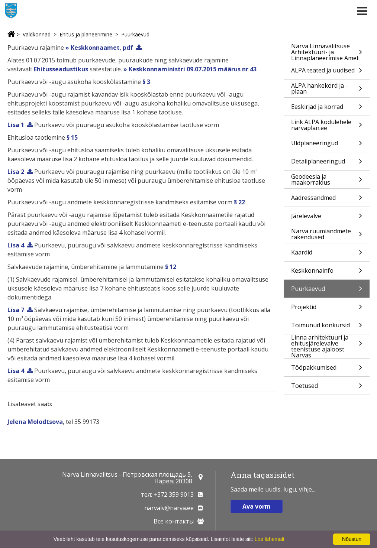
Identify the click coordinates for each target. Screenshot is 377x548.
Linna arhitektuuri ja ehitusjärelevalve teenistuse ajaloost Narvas (326, 346)
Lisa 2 (15, 172)
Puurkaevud (135, 34)
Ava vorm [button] (256, 506)
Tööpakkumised (326, 369)
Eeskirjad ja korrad (326, 109)
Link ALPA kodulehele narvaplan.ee (326, 126)
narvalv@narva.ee (169, 508)
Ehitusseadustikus (61, 69)
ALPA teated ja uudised (326, 72)
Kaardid (326, 254)
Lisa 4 (15, 245)
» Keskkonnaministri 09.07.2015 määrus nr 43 (190, 69)
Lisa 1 (15, 125)
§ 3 (146, 82)
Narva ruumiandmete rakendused (326, 235)
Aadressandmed (326, 200)
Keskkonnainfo (326, 272)
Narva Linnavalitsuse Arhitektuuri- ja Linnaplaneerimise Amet (326, 52)
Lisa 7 (15, 310)
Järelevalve (326, 218)
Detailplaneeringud (326, 163)
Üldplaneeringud (326, 145)
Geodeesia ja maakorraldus (326, 180)
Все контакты (174, 521)
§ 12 (170, 267)
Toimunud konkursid (326, 327)
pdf (128, 47)
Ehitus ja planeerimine (85, 34)
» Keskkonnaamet (92, 47)
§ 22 (239, 202)
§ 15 (72, 137)
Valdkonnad (37, 34)
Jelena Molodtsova (35, 422)
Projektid (326, 309)
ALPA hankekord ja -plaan (326, 89)
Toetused (326, 388)
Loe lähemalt (269, 539)
